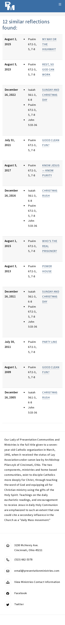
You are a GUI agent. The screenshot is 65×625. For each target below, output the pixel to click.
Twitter (19, 604)
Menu (60, 4)
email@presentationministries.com (36, 570)
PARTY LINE (49, 342)
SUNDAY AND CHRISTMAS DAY (50, 94)
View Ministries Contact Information (37, 582)
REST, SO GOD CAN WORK (48, 69)
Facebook (20, 593)
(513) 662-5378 (23, 559)
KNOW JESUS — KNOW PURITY (50, 170)
